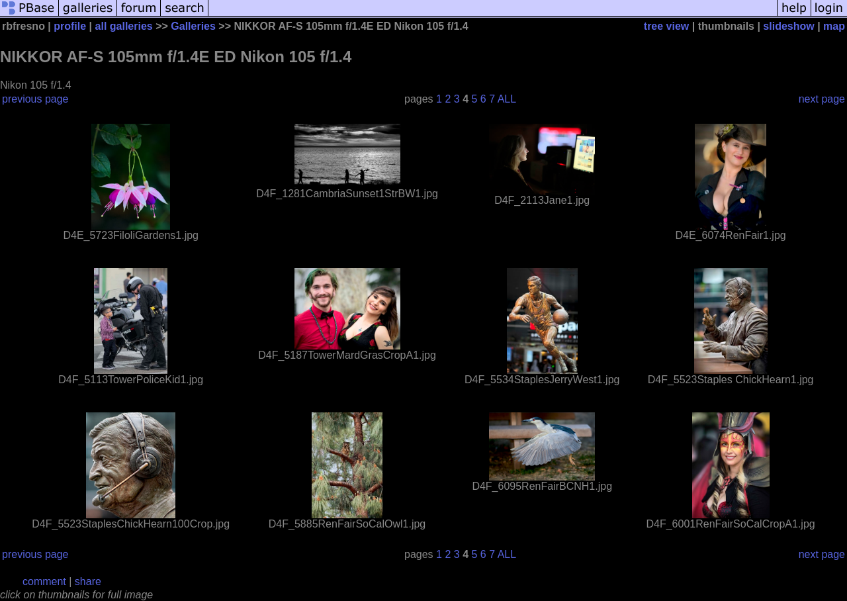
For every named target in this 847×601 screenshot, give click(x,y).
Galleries (193, 26)
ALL (507, 99)
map (834, 26)
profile (70, 26)
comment (44, 581)
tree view (666, 26)
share (88, 581)
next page (822, 99)
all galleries (124, 26)
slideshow (788, 26)
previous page (35, 99)
